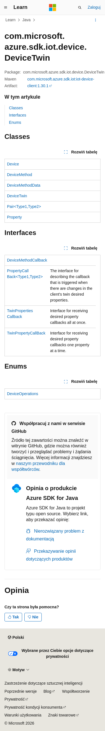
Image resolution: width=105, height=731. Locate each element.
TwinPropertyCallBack (26, 333)
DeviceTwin (17, 196)
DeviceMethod (19, 174)
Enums (15, 122)
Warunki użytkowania (22, 715)
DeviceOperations (22, 393)
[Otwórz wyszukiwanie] (79, 8)
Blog (47, 691)
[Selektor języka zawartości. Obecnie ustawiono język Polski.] (15, 637)
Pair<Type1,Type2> (24, 206)
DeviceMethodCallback (27, 260)
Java (26, 20)
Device (13, 164)
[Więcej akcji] (96, 20)
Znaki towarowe (62, 715)
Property (14, 217)
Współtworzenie (76, 691)
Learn (11, 20)
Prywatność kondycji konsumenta (33, 707)
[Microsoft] (52, 7)
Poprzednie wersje (20, 691)
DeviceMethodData (23, 185)
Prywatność (14, 699)
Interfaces (17, 115)
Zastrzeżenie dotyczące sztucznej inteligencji (43, 683)
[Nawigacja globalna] (5, 8)
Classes (16, 108)
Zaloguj (94, 7)
